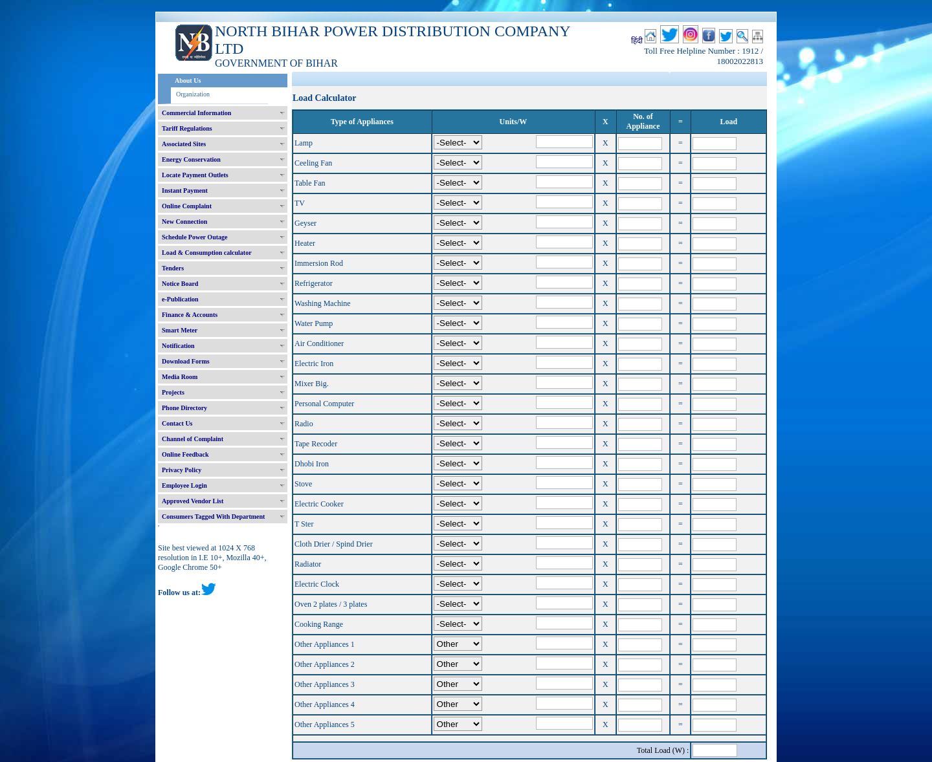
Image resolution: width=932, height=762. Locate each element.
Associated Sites (184, 143)
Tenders (173, 268)
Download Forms (186, 361)
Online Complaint (187, 206)
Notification (178, 345)
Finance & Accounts (189, 314)
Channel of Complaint (192, 438)
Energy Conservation (191, 159)
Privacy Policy (181, 470)
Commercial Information (196, 112)
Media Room (179, 376)
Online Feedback (185, 454)
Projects (173, 392)
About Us (188, 80)
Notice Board (180, 283)
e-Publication (180, 299)
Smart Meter (179, 330)
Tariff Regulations (187, 128)
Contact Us (177, 423)
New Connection (184, 221)
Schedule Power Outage (194, 237)
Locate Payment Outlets (195, 175)
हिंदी (637, 40)
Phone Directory (184, 407)
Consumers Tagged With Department (213, 516)
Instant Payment (185, 190)
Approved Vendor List (192, 501)
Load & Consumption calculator (207, 252)
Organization (193, 94)
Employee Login (184, 485)
